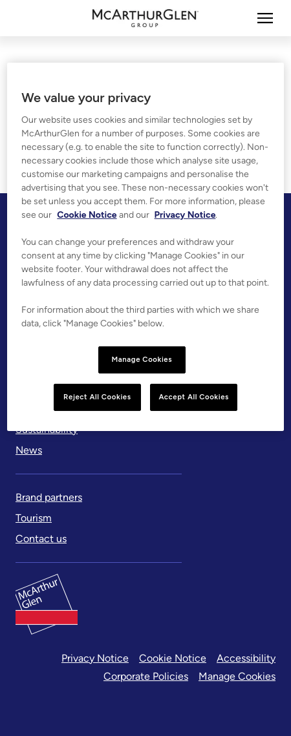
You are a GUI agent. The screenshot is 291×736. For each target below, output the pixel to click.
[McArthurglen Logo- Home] (146, 18)
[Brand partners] (49, 497)
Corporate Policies (145, 676)
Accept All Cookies (193, 396)
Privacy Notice (95, 658)
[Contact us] (41, 539)
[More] (265, 18)
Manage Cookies (237, 676)
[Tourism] (34, 518)
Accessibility (246, 658)
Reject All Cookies (97, 396)
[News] (29, 450)
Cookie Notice (172, 658)
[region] (145, 247)
